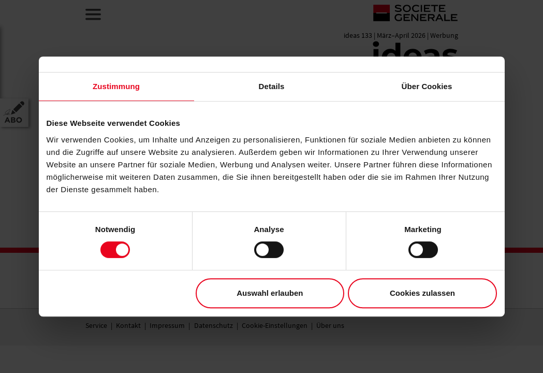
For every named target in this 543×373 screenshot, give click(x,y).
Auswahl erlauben (270, 293)
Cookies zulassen (422, 293)
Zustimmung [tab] (116, 86)
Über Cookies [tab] (427, 86)
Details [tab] (272, 86)
